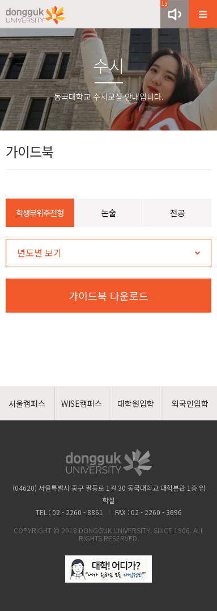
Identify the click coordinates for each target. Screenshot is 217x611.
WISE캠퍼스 (81, 403)
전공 (177, 212)
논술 (108, 212)
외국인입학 (190, 403)
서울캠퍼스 (26, 403)
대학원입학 (135, 403)
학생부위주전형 (39, 212)
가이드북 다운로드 (108, 295)
